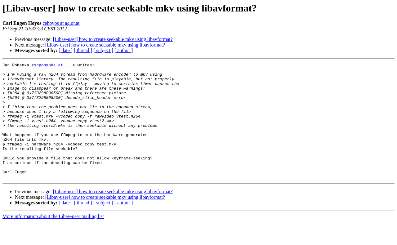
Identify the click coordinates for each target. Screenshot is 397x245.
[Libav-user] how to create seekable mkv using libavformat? (113, 39)
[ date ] (66, 50)
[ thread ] (83, 50)
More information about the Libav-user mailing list (53, 239)
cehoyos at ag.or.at (60, 23)
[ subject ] (103, 50)
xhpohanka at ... (53, 66)
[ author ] (123, 50)
